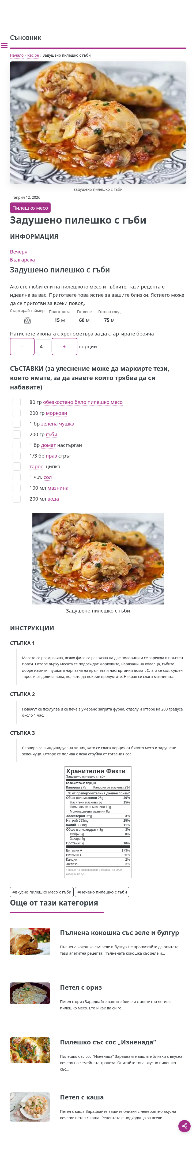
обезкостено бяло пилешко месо (83, 402)
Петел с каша (82, 1096)
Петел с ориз (81, 987)
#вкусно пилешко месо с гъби (41, 892)
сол (48, 477)
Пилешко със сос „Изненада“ (108, 1041)
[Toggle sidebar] (4, 45)
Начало (17, 55)
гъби (52, 434)
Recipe (33, 55)
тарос (36, 466)
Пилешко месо (30, 207)
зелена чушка (57, 423)
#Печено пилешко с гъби (102, 892)
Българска (22, 259)
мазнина (58, 487)
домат (48, 445)
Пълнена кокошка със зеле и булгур (119, 932)
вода (53, 498)
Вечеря (18, 251)
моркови (56, 412)
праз (51, 455)
